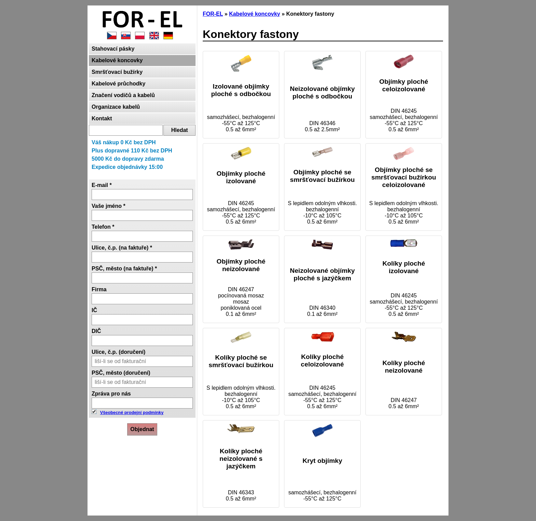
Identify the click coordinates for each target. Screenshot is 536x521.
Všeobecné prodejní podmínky (132, 412)
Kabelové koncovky (117, 60)
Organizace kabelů (116, 107)
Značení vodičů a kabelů (123, 95)
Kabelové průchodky (118, 83)
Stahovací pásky (113, 49)
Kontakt (102, 118)
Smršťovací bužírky (117, 72)
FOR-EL (213, 14)
